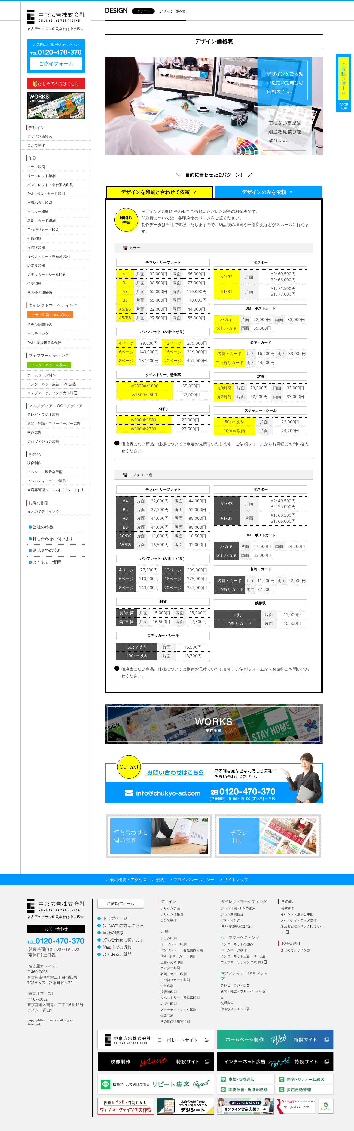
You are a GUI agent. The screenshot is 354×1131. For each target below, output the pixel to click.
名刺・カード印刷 (41, 220)
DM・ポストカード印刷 (46, 193)
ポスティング (37, 333)
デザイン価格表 (39, 136)
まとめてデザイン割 (43, 511)
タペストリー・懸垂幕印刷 (48, 256)
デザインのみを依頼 (269, 192)
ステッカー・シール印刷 (46, 274)
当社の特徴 (43, 527)
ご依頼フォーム (56, 63)
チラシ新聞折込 (39, 324)
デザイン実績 (170, 908)
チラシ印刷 (36, 166)
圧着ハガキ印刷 (39, 202)
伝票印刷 (34, 283)
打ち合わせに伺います (53, 538)
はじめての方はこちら (56, 84)
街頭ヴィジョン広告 (43, 441)
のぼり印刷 (36, 265)
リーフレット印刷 (41, 175)
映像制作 (34, 462)
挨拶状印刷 (36, 247)
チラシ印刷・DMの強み (50, 314)
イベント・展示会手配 (45, 471)
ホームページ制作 (41, 374)
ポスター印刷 (37, 211)
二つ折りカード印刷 (43, 229)
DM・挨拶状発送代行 (44, 342)
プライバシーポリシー (193, 879)
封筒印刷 (34, 238)
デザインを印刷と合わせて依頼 (160, 192)
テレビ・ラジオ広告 (43, 414)
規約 (160, 879)
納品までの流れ (47, 550)
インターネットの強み (49, 364)
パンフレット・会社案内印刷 (50, 184)
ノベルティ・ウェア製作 (46, 480)
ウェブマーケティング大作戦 (242, 962)
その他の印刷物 (39, 292)
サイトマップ (236, 879)
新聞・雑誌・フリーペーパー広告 (53, 423)
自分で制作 (36, 145)
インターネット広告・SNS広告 (51, 383)
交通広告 (34, 432)
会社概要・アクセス (128, 879)
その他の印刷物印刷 (175, 1021)
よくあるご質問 (47, 562)
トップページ (115, 918)
